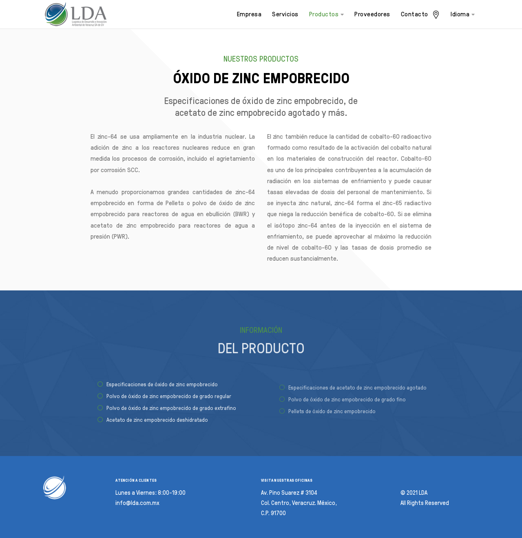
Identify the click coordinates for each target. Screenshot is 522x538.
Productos (326, 14)
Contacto (420, 15)
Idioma (463, 14)
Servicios (285, 14)
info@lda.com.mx (137, 503)
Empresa (249, 14)
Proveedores (372, 14)
